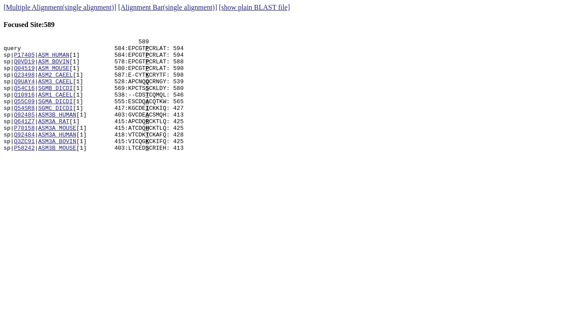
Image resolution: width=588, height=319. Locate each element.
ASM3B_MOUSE (57, 170)
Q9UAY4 (24, 90)
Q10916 (24, 106)
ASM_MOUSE (53, 74)
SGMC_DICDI (55, 122)
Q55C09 (24, 114)
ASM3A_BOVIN (57, 162)
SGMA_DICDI (55, 114)
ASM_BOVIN (53, 66)
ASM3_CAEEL (55, 90)
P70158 (24, 146)
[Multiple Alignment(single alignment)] (60, 7)
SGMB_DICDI (55, 98)
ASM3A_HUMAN (57, 154)
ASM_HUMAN (53, 58)
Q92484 (24, 154)
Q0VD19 (24, 66)
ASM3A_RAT (53, 138)
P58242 (24, 170)
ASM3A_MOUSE (57, 146)
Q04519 (24, 74)
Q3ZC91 (24, 162)
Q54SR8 (24, 122)
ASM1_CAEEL (55, 106)
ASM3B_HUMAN (57, 130)
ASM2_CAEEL (55, 82)
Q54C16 (24, 98)
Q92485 (24, 130)
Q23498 (24, 82)
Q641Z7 (24, 138)
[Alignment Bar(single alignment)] (167, 7)
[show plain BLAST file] (254, 7)
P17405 (24, 58)
